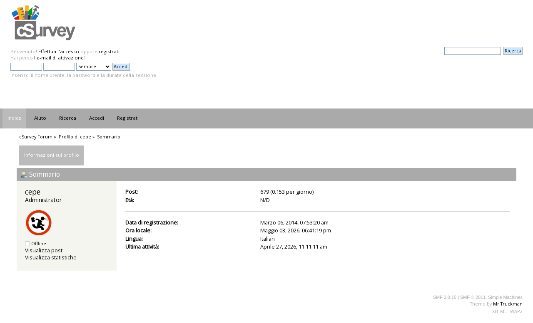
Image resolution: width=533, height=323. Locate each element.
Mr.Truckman (508, 304)
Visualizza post (43, 250)
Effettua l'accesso (58, 51)
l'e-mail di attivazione (59, 57)
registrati (109, 51)
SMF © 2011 (473, 297)
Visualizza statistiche (51, 257)
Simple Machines (505, 297)
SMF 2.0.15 (444, 297)
